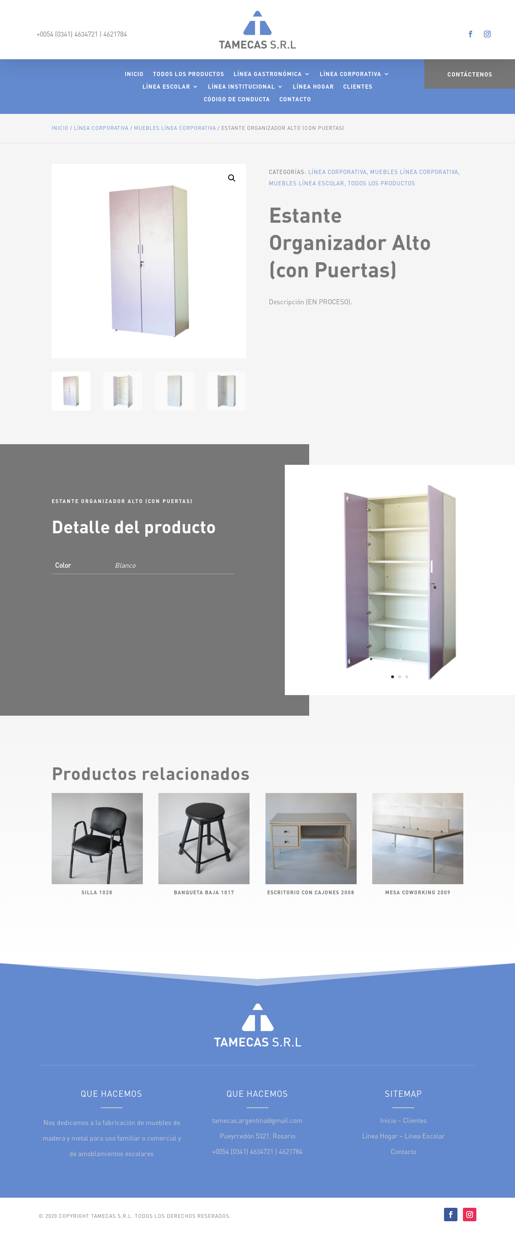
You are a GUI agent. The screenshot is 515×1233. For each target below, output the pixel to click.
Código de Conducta (237, 99)
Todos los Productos (188, 74)
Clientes (358, 87)
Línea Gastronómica (268, 74)
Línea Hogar (313, 87)
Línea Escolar (166, 87)
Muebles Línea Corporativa (175, 128)
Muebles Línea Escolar (306, 183)
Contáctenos (469, 74)
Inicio (134, 74)
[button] (231, 178)
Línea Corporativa (350, 74)
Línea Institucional (241, 87)
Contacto (295, 99)
